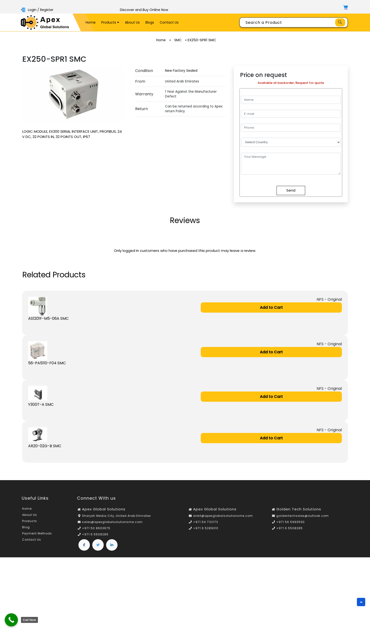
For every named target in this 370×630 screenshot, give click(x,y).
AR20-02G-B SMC (44, 446)
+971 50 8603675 (96, 529)
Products (110, 22)
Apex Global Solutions (103, 509)
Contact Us (169, 22)
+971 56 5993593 (290, 522)
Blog (26, 528)
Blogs (149, 22)
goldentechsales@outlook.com (302, 516)
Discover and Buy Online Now (144, 9)
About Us (132, 22)
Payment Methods (37, 534)
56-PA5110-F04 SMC (47, 363)
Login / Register (37, 9)
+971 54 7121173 (205, 522)
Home (91, 22)
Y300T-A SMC (41, 404)
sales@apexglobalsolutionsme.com (112, 522)
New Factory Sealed (181, 70)
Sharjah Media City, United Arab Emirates (116, 516)
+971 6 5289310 (205, 529)
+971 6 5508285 (95, 535)
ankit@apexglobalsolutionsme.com (223, 516)
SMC (178, 40)
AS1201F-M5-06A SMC (48, 318)
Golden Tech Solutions (298, 509)
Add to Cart (271, 307)
